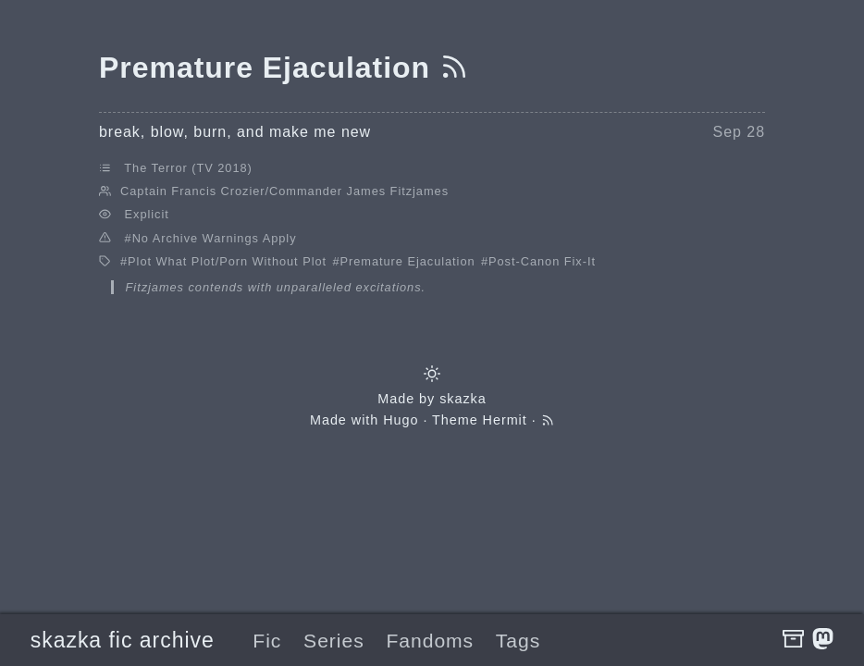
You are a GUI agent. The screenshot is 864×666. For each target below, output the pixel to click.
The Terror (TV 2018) (188, 168)
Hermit (505, 420)
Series (333, 640)
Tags (518, 640)
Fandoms (430, 640)
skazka (463, 398)
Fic (267, 640)
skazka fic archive (123, 640)
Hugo (400, 420)
